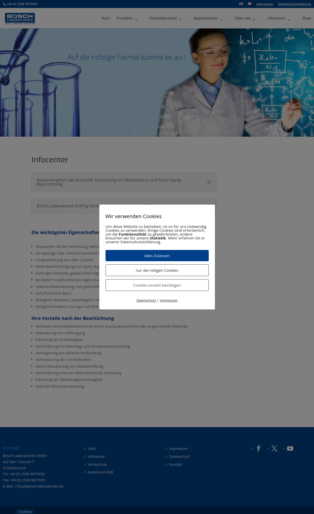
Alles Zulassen (156, 255)
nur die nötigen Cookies (157, 270)
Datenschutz (146, 300)
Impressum (169, 300)
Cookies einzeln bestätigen (157, 285)
